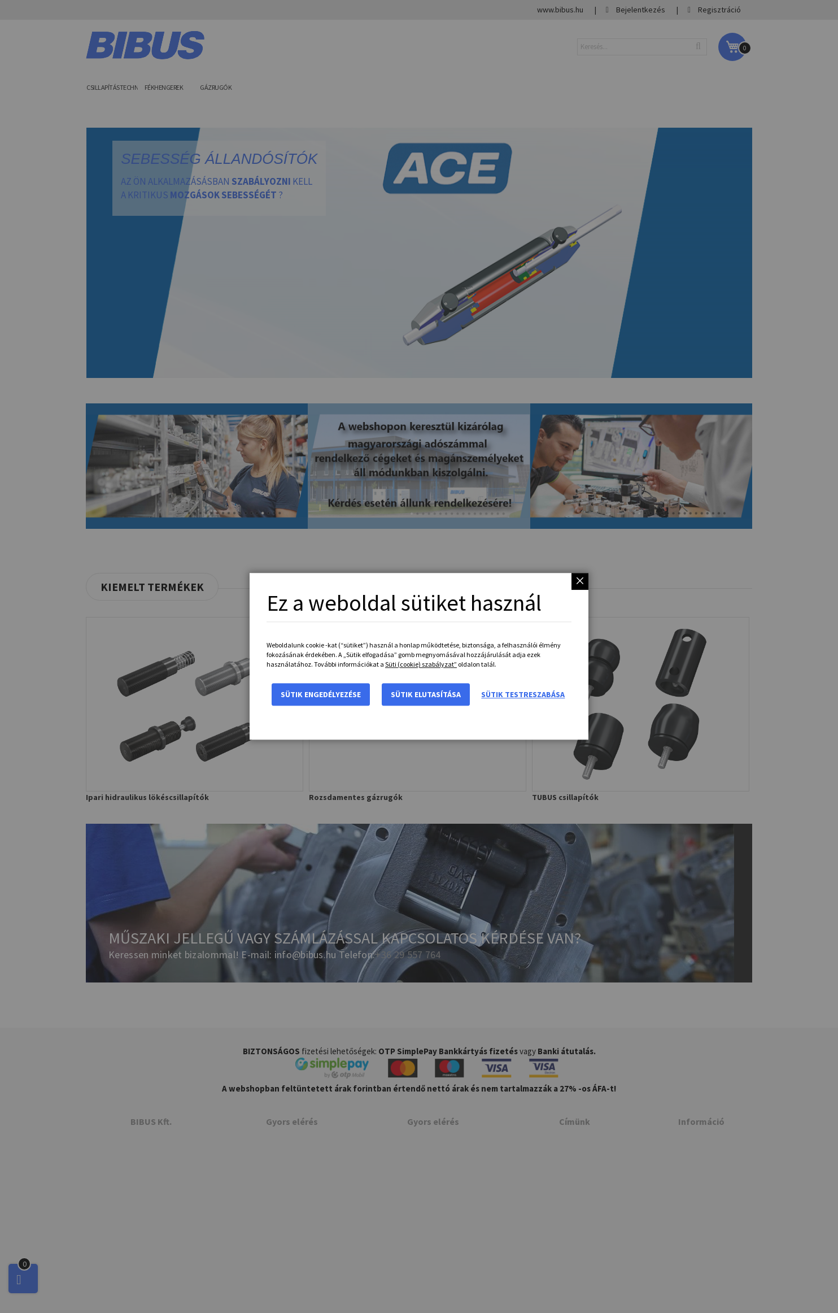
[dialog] (419, 656)
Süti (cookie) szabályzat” (421, 664)
